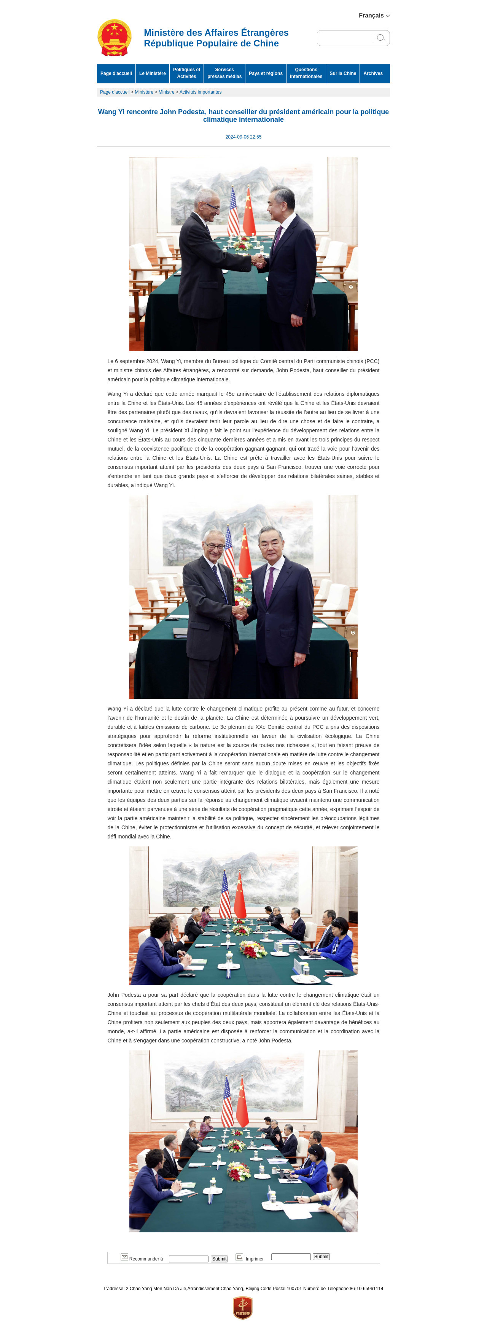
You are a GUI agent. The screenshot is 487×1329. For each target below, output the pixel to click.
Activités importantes (201, 92)
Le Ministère (152, 73)
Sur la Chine (342, 73)
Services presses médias (224, 73)
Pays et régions (266, 73)
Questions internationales (306, 73)
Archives (373, 73)
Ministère (144, 92)
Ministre (167, 92)
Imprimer (250, 1259)
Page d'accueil (116, 73)
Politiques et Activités (186, 73)
